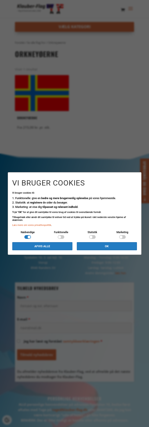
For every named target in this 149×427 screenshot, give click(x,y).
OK (107, 246)
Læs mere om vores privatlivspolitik (31, 225)
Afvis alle (42, 246)
